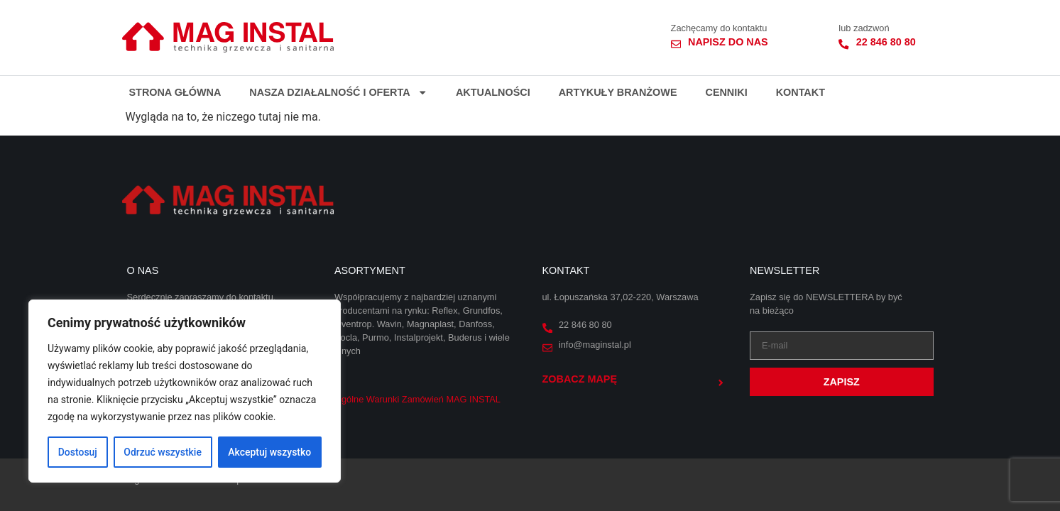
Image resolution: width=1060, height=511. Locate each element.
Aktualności (493, 92)
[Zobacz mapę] (721, 383)
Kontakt (800, 92)
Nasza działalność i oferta (338, 92)
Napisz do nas (728, 42)
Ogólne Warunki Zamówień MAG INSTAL (417, 399)
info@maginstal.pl (595, 344)
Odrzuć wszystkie (163, 452)
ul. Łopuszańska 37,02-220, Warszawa (620, 297)
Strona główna (175, 92)
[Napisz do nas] (676, 44)
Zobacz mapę (580, 379)
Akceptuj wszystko (269, 452)
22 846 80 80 (886, 42)
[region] (184, 391)
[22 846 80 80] (843, 44)
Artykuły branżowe (618, 92)
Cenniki (726, 92)
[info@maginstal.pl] (547, 348)
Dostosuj (77, 452)
